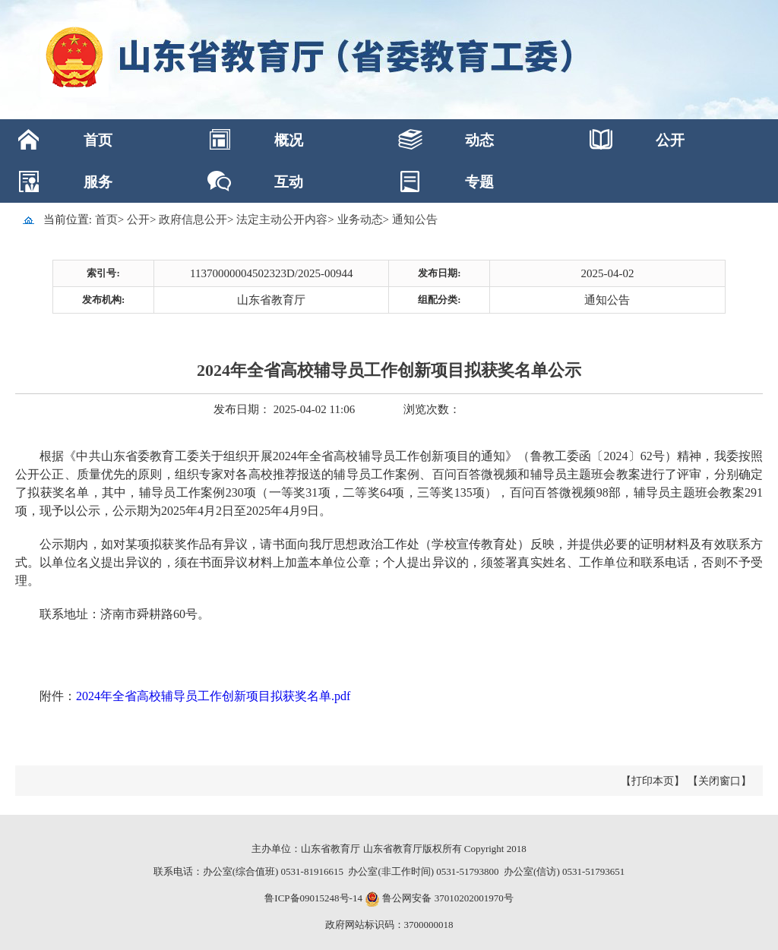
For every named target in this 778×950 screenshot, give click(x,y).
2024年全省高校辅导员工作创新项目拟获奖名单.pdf (213, 696)
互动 (288, 182)
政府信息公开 (193, 219)
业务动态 (360, 219)
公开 (670, 140)
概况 (288, 140)
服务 (98, 182)
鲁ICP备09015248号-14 (313, 898)
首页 (98, 140)
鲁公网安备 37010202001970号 (447, 898)
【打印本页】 (653, 781)
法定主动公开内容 (281, 219)
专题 (479, 182)
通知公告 (415, 219)
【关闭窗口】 (719, 781)
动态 (479, 140)
